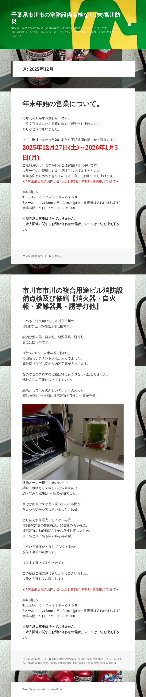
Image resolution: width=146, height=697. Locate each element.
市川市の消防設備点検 (85, 663)
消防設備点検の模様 (64, 659)
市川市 (82, 659)
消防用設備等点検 (37, 663)
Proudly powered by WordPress (42, 689)
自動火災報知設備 (60, 663)
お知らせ (57, 256)
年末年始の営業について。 (62, 103)
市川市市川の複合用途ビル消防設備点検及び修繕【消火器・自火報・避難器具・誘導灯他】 (72, 298)
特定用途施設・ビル (99, 659)
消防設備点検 (108, 663)
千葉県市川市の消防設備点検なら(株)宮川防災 (65, 18)
